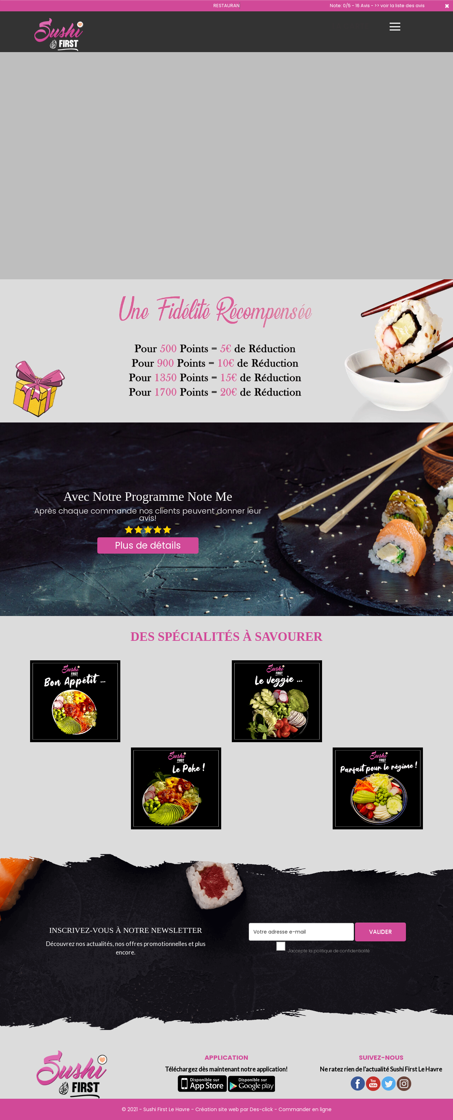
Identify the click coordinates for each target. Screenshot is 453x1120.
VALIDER (380, 932)
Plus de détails (148, 545)
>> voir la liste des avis (399, 5)
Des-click (261, 1109)
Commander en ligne (305, 1109)
